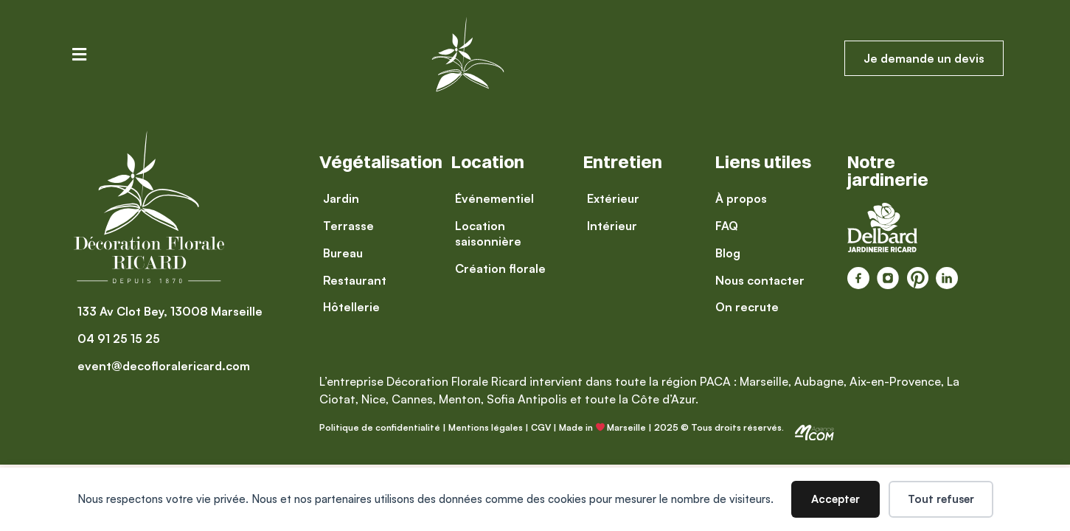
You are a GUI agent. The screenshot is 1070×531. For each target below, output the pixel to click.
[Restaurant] (354, 280)
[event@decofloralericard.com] (170, 366)
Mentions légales (485, 427)
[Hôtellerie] (354, 307)
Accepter (835, 499)
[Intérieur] (613, 226)
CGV (541, 427)
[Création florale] (510, 268)
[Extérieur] (613, 198)
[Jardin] (354, 198)
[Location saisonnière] (510, 233)
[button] (78, 54)
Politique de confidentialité (379, 427)
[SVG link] (814, 432)
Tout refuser (941, 499)
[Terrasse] (354, 226)
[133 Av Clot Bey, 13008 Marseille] (170, 311)
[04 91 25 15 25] (170, 339)
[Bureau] (354, 253)
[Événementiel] (510, 198)
